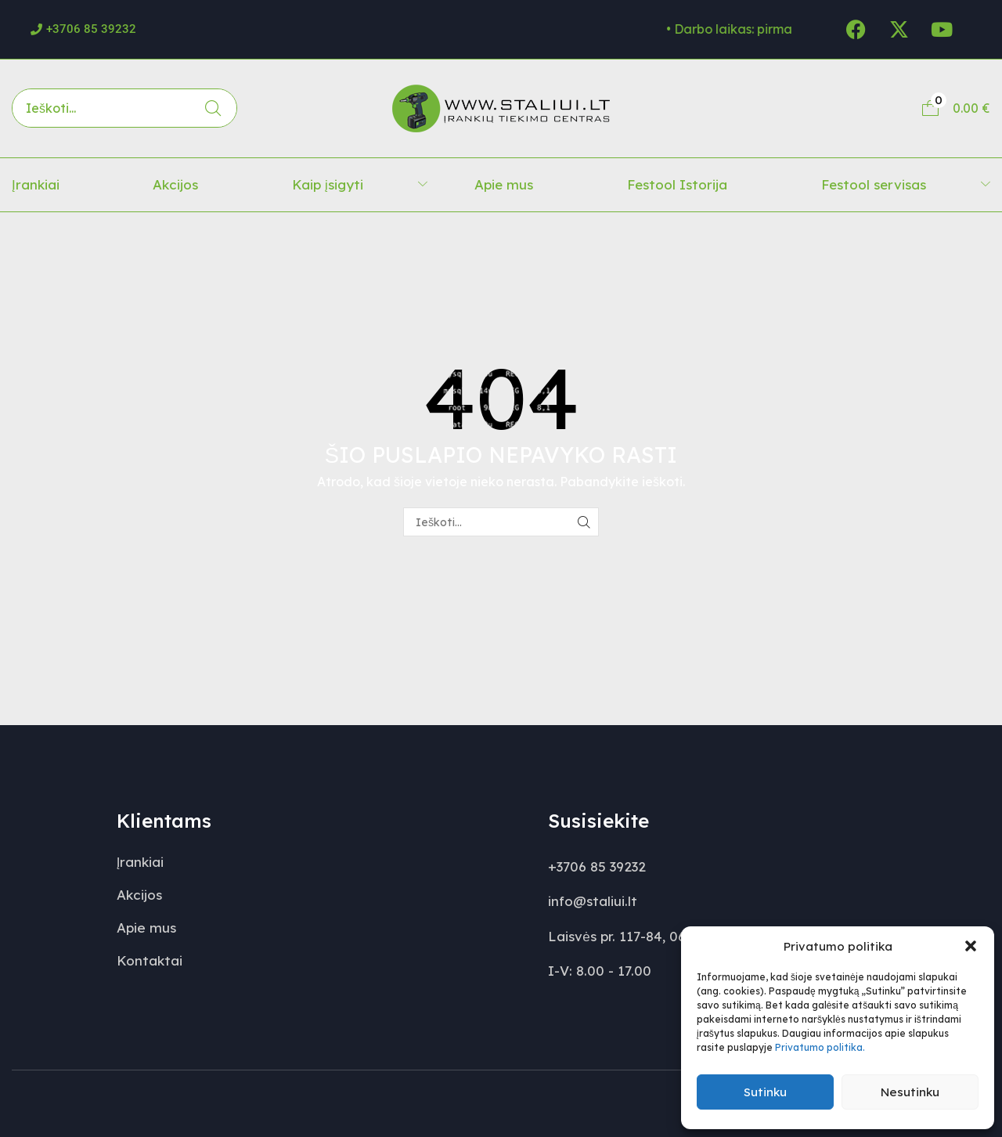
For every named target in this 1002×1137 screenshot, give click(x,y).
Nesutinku (910, 1092)
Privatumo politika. (820, 1047)
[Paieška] (212, 108)
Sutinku (765, 1092)
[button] (971, 946)
